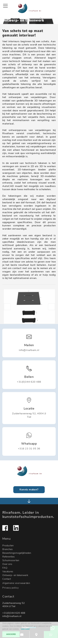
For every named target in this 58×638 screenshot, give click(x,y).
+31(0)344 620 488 (13, 613)
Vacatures (7, 571)
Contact (6, 579)
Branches (7, 549)
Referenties (8, 556)
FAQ (4, 568)
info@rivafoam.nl (11, 616)
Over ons (7, 564)
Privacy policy (10, 587)
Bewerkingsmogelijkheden (16, 553)
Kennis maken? (28, 489)
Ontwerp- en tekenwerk (15, 575)
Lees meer (25, 629)
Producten (8, 545)
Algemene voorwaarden (16, 583)
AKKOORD (11, 634)
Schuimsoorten (10, 560)
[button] (7, 306)
